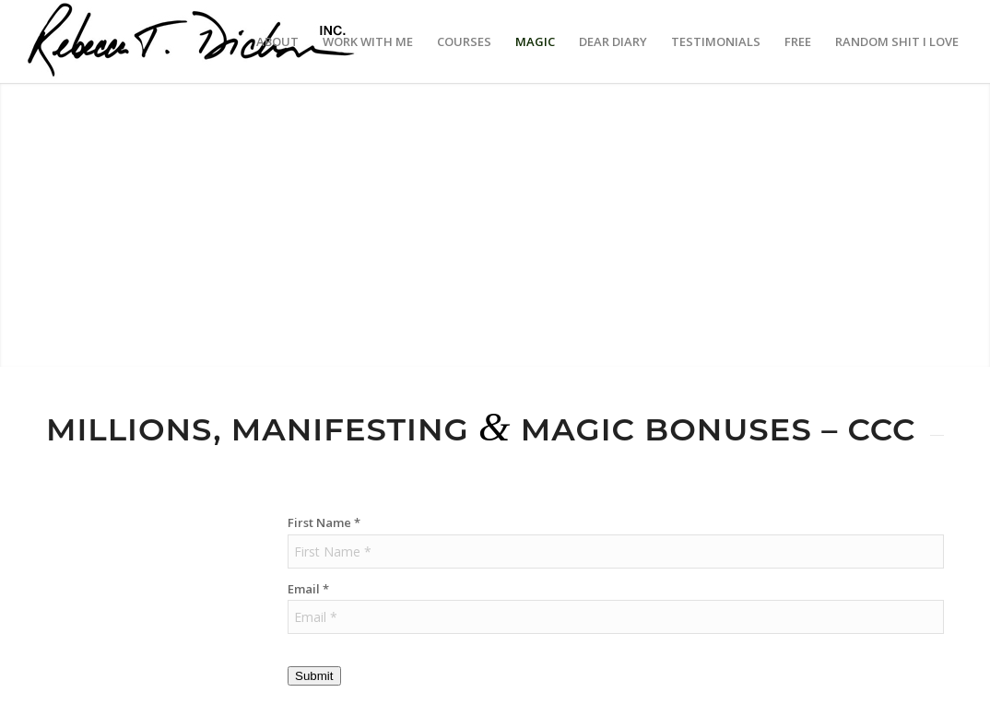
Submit (314, 676)
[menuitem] (277, 41)
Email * (308, 589)
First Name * (324, 522)
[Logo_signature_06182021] (191, 41)
